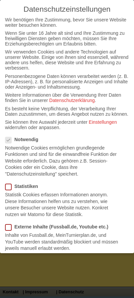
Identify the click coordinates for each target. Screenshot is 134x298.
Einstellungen (103, 122)
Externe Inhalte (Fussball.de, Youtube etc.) (59, 226)
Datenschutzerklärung (72, 100)
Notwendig (24, 139)
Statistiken (24, 186)
